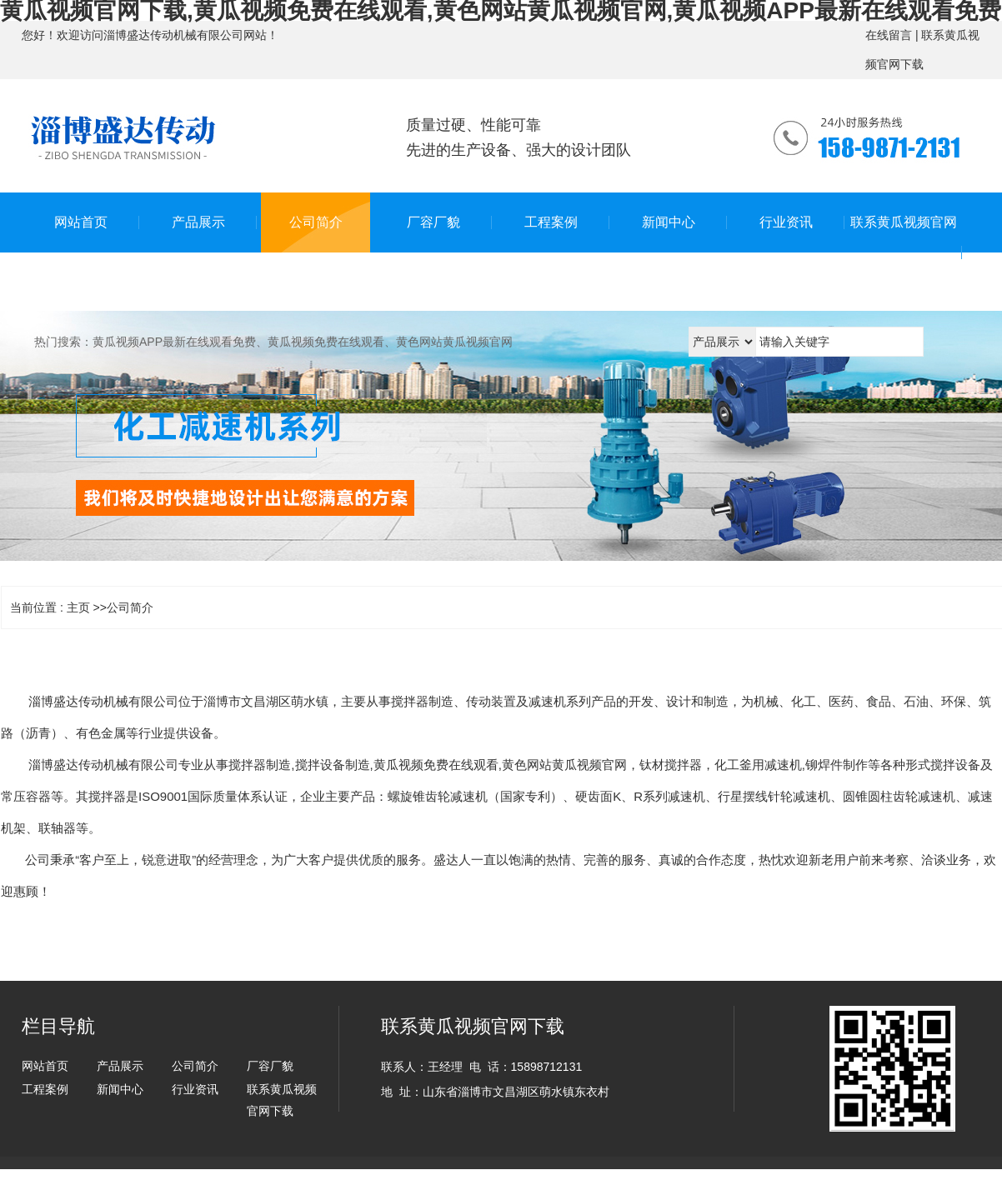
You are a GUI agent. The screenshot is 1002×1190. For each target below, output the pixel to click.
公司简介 (130, 607)
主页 (78, 607)
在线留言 (888, 35)
